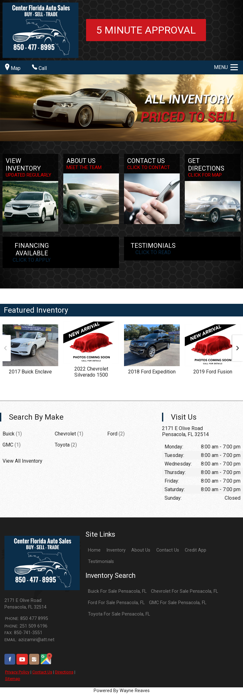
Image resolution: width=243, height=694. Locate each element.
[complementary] (224, 675)
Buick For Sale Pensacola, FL (117, 591)
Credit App (195, 550)
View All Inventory (22, 461)
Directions (64, 672)
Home (94, 550)
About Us (140, 550)
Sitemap (12, 678)
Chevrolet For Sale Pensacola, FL (184, 591)
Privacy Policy (17, 672)
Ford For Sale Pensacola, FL (116, 602)
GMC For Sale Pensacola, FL (177, 602)
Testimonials (101, 561)
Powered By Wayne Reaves (122, 690)
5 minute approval (146, 30)
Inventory (116, 550)
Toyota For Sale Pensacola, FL (119, 614)
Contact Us (42, 672)
